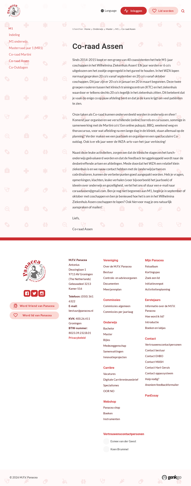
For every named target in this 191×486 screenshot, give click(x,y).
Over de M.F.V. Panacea (117, 266)
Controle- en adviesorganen (120, 277)
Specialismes (111, 385)
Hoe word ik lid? (154, 316)
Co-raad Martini (20, 54)
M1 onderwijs (18, 41)
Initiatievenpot (154, 283)
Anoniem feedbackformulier (162, 384)
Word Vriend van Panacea (37, 305)
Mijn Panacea (154, 260)
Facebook (27, 293)
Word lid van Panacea (37, 315)
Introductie (152, 322)
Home (87, 29)
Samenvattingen (113, 351)
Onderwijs (98, 29)
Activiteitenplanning (157, 289)
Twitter (34, 293)
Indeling (14, 35)
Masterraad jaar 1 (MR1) (26, 48)
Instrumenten (111, 419)
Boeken (108, 413)
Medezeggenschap (114, 345)
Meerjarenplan (112, 289)
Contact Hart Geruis (157, 367)
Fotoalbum (151, 266)
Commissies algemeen (116, 306)
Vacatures (109, 373)
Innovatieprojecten (115, 357)
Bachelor (108, 328)
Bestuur (108, 272)
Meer (89, 10)
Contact (150, 338)
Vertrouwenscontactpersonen (163, 344)
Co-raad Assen (128, 29)
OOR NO (108, 391)
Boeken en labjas (155, 327)
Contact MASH (154, 361)
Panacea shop (111, 407)
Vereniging (38, 10)
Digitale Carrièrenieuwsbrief (120, 379)
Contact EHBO (154, 356)
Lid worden (166, 10)
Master (109, 29)
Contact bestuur (155, 350)
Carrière (108, 368)
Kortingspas (152, 272)
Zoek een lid (152, 277)
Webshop (109, 401)
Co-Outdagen (18, 67)
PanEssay (151, 395)
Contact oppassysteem (159, 373)
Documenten (111, 283)
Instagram (41, 293)
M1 (117, 29)
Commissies (63, 10)
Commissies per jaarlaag (118, 311)
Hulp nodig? (152, 379)
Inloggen (136, 10)
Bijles (106, 340)
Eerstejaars (153, 300)
